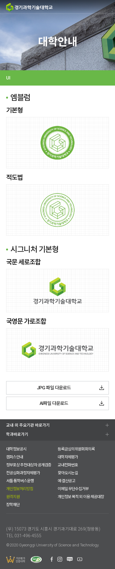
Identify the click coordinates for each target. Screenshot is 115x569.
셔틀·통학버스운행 (20, 481)
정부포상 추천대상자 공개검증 (28, 465)
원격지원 (13, 496)
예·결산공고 (66, 481)
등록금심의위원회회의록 (76, 449)
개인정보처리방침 (19, 488)
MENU (108, 7)
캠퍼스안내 (14, 457)
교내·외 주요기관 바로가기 (28, 425)
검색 (84, 7)
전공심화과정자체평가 (23, 473)
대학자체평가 (68, 457)
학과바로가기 (17, 434)
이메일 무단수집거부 (73, 488)
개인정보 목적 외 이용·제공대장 (81, 496)
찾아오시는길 (68, 473)
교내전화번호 (68, 465)
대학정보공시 (16, 449)
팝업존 (97, 7)
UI (8, 78)
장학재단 (13, 504)
